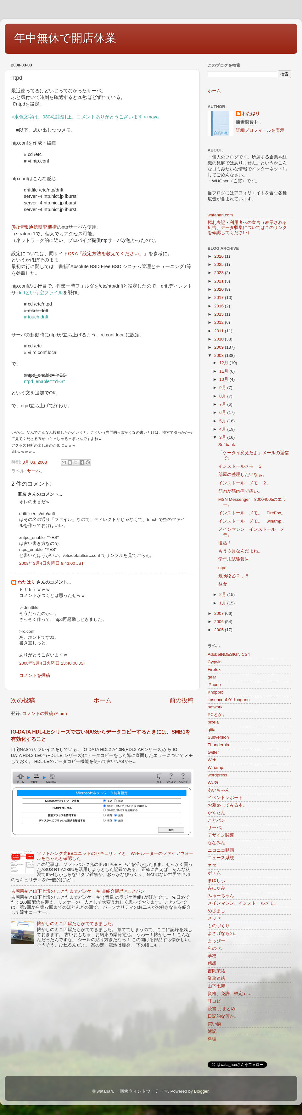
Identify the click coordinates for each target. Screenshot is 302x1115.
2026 (219, 256)
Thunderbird (219, 744)
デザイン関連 (221, 835)
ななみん (216, 842)
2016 (219, 306)
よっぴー (216, 941)
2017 (219, 297)
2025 (219, 264)
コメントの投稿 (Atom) (44, 713)
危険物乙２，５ (233, 576)
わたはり (26, 582)
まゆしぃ (216, 880)
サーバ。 (36, 471)
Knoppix (215, 692)
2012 (219, 322)
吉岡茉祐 (216, 971)
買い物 (214, 1023)
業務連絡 (216, 978)
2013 (219, 314)
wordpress (217, 775)
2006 (219, 621)
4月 (223, 429)
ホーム (102, 700)
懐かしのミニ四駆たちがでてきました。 (76, 923)
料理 (212, 1039)
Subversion (218, 737)
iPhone (214, 684)
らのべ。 (216, 948)
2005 (219, 629)
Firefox (214, 669)
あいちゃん (219, 790)
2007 (219, 613)
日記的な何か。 (223, 1016)
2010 (219, 339)
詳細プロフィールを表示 (260, 130)
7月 (223, 404)
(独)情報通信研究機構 (34, 227)
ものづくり (219, 925)
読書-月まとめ (222, 1008)
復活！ (225, 542)
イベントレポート (225, 797)
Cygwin (214, 662)
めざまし (216, 910)
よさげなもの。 (223, 933)
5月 (223, 421)
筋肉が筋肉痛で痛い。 (240, 491)
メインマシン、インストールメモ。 (243, 903)
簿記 (212, 1031)
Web (212, 760)
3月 (223, 437)
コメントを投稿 (34, 675)
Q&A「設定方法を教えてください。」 (108, 253)
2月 (223, 594)
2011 (219, 331)
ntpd (222, 567)
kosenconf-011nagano (229, 699)
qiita (211, 729)
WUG (213, 782)
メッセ (214, 918)
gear (212, 677)
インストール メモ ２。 (244, 483)
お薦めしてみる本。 (227, 805)
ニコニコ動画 (221, 850)
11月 (224, 371)
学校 (212, 955)
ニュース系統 (221, 857)
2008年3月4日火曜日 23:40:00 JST (52, 663)
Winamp (215, 767)
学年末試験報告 (233, 559)
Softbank (226, 444)
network (215, 707)
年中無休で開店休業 (65, 37)
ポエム (214, 873)
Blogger (201, 1091)
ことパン (216, 820)
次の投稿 (23, 700)
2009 (219, 347)
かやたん (216, 812)
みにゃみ (216, 888)
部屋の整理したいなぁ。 (242, 474)
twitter (213, 752)
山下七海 (216, 986)
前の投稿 (181, 700)
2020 (219, 289)
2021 (219, 281)
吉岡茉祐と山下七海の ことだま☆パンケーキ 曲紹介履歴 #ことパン (78, 891)
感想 (212, 963)
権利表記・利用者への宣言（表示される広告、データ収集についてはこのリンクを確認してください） (247, 227)
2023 (219, 272)
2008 (219, 355)
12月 (224, 362)
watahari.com (220, 215)
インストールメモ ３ (240, 466)
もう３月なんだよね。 (240, 551)
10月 (224, 379)
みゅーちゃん (221, 895)
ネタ (212, 865)
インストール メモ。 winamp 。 (252, 521)
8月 (223, 396)
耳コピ (214, 1001)
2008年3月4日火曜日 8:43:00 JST (51, 563)
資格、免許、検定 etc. (229, 993)
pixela (213, 722)
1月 (223, 603)
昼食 (222, 584)
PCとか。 (217, 714)
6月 (223, 412)
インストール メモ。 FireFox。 (252, 513)
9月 (223, 387)
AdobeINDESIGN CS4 (229, 654)
